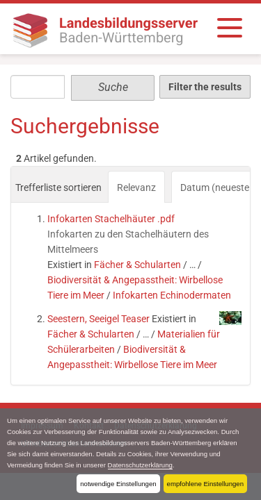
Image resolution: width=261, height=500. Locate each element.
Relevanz (136, 187)
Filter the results (205, 86)
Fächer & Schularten (137, 264)
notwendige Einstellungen (118, 484)
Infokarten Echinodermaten (172, 295)
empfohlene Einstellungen (205, 484)
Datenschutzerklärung (140, 465)
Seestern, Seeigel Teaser (98, 318)
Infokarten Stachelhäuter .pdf (111, 218)
